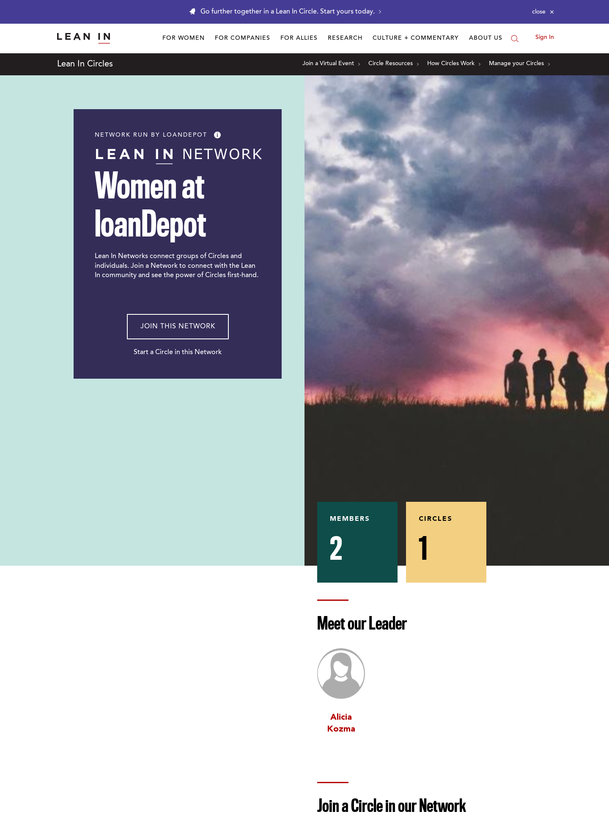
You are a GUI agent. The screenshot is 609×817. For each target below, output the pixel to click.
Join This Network (177, 326)
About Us (485, 38)
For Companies (242, 38)
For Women (183, 38)
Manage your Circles (519, 64)
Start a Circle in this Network (178, 352)
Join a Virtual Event (331, 64)
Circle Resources (393, 64)
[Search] (514, 38)
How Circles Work (453, 64)
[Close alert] (543, 11)
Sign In (544, 38)
